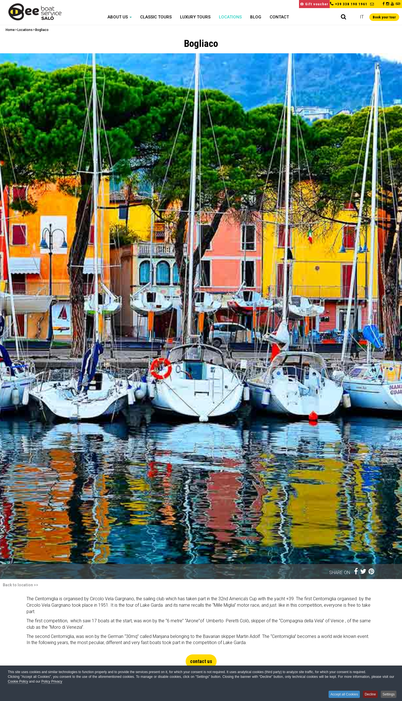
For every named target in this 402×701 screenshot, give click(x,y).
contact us (201, 661)
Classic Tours (156, 17)
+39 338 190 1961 (351, 4)
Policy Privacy (51, 683)
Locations (230, 17)
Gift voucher (314, 4)
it (362, 17)
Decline (368, 695)
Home (10, 30)
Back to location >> (20, 585)
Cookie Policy (18, 683)
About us (119, 17)
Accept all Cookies (341, 695)
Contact (279, 17)
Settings (388, 695)
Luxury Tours (195, 17)
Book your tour (384, 17)
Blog (255, 17)
